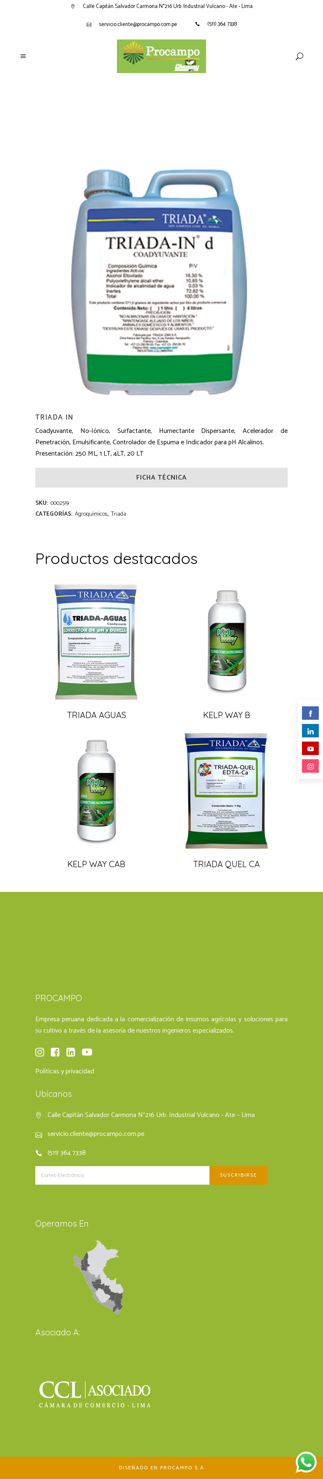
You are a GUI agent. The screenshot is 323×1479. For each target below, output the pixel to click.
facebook (310, 714)
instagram (310, 766)
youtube (310, 749)
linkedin (310, 731)
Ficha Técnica (161, 477)
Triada (118, 514)
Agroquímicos (91, 514)
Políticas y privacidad (64, 1071)
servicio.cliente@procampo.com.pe (138, 24)
